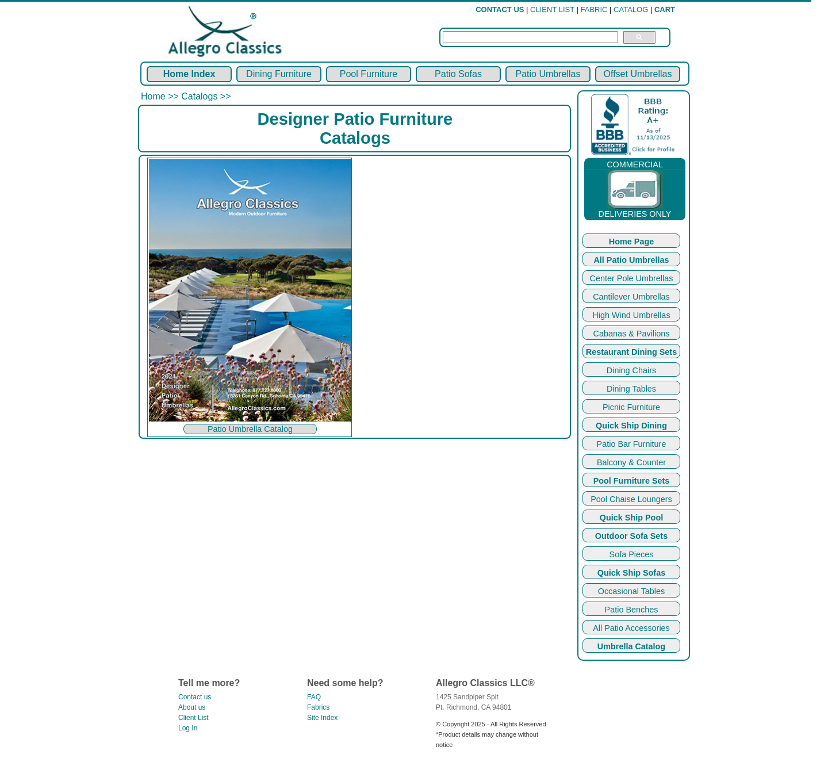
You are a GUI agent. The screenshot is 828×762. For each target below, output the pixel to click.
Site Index (322, 718)
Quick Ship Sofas (631, 572)
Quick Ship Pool (631, 517)
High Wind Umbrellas (631, 315)
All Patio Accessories (631, 628)
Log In (187, 728)
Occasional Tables (631, 591)
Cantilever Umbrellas (631, 296)
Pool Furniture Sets (631, 480)
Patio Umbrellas (548, 74)
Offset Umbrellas (638, 74)
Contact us (194, 697)
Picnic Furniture (631, 407)
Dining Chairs (631, 370)
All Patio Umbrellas (631, 260)
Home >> (161, 96)
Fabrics (318, 707)
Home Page (631, 241)
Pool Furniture (369, 74)
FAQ (314, 697)
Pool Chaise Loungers (631, 499)
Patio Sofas (458, 74)
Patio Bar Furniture (631, 444)
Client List (193, 718)
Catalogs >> (206, 96)
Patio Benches (631, 609)
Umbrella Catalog (631, 646)
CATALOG (631, 9)
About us (191, 707)
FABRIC (594, 9)
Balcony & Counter (631, 462)
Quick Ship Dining (631, 425)
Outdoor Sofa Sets (631, 536)
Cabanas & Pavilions (631, 333)
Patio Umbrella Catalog (250, 429)
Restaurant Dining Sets (631, 352)
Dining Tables (631, 388)
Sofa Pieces (632, 554)
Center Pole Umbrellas (631, 278)
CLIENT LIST (552, 9)
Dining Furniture (279, 74)
